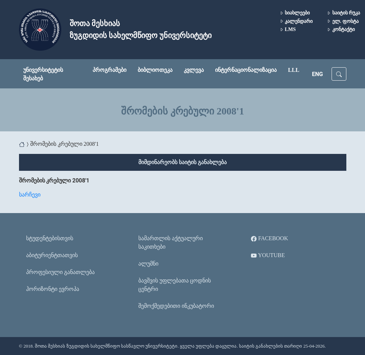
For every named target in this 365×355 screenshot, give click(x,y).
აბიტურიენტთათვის (52, 255)
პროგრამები (109, 70)
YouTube (268, 255)
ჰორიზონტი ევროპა (52, 289)
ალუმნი (148, 264)
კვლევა (194, 70)
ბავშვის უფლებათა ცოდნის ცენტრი (174, 285)
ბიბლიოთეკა (155, 70)
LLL (293, 70)
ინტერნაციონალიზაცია (246, 70)
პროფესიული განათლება (60, 272)
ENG (317, 74)
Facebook (269, 238)
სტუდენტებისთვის (49, 238)
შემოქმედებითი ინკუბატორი (176, 306)
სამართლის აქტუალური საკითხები (170, 242)
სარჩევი (29, 194)
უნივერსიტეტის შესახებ (43, 74)
